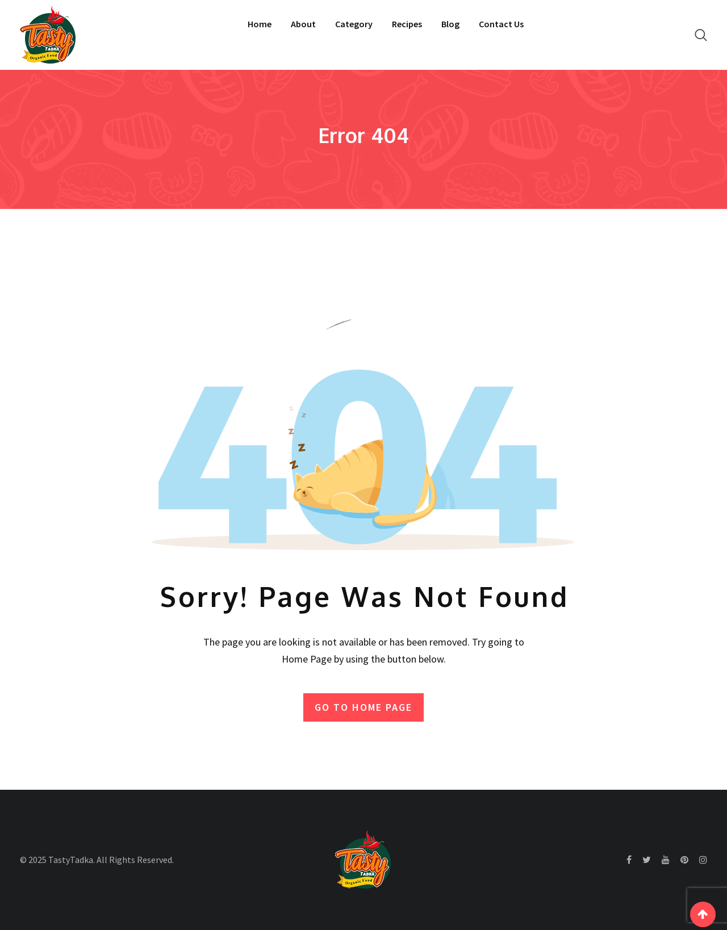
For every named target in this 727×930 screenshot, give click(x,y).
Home (259, 24)
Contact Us (501, 24)
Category (354, 24)
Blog (450, 24)
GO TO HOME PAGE (363, 707)
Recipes (407, 24)
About (303, 24)
